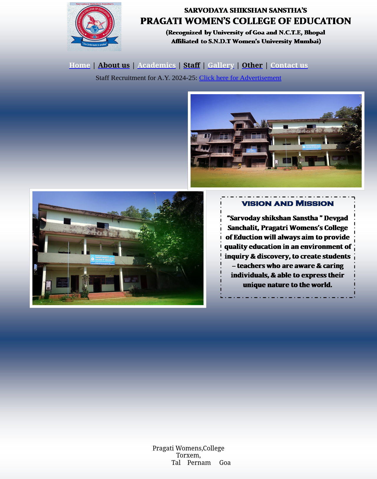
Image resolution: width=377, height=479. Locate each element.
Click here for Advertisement (240, 78)
